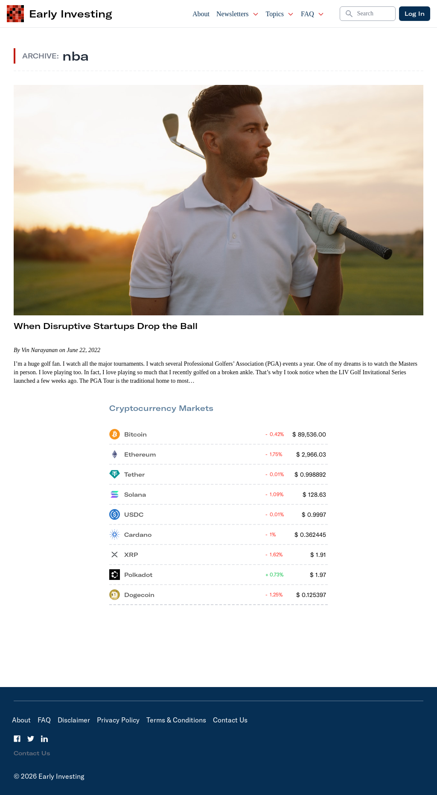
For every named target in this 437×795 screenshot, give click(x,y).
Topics (280, 13)
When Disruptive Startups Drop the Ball (106, 325)
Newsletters (237, 13)
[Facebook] (17, 738)
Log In (415, 13)
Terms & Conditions (176, 720)
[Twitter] (30, 738)
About (201, 13)
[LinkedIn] (44, 738)
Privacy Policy (118, 720)
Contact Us (230, 720)
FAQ (312, 13)
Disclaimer (74, 720)
